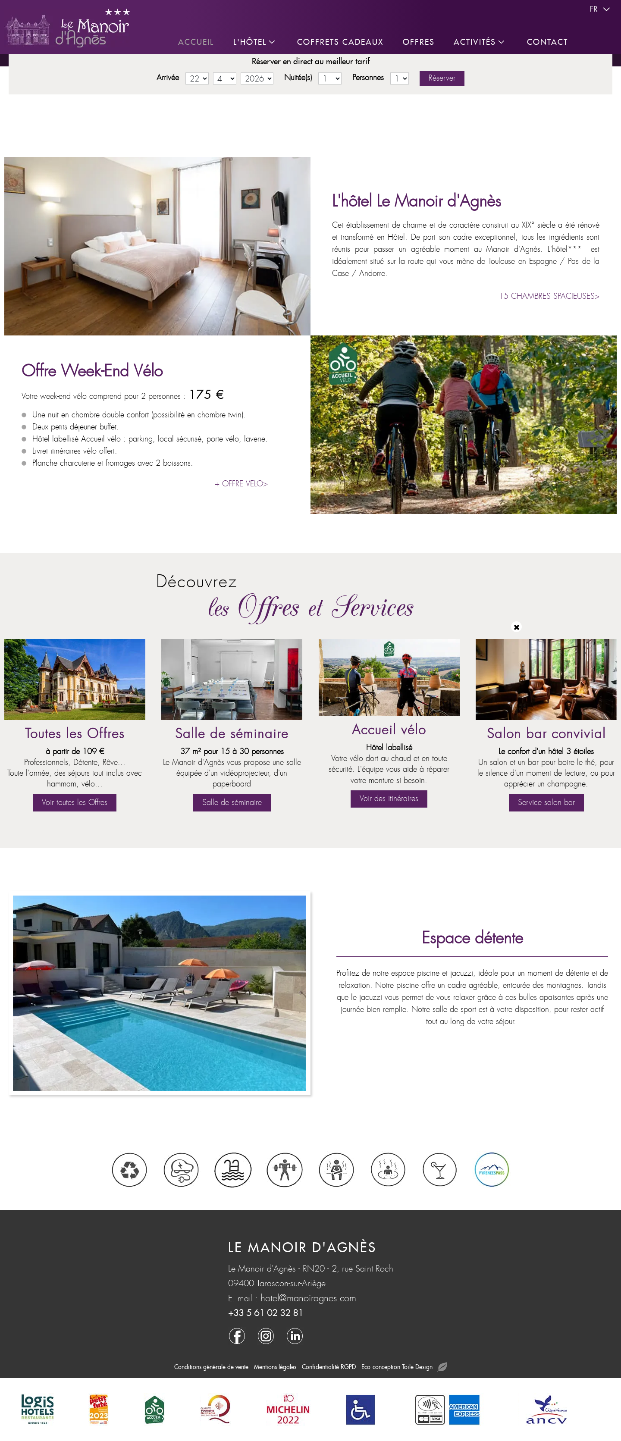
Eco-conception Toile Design (404, 1367)
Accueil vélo (389, 730)
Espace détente (472, 938)
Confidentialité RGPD (329, 1367)
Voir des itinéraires (389, 799)
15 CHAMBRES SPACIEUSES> (549, 296)
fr (601, 9)
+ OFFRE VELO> (241, 484)
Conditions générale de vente (211, 1367)
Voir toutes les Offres (74, 803)
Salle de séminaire (232, 734)
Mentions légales (275, 1367)
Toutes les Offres (75, 734)
